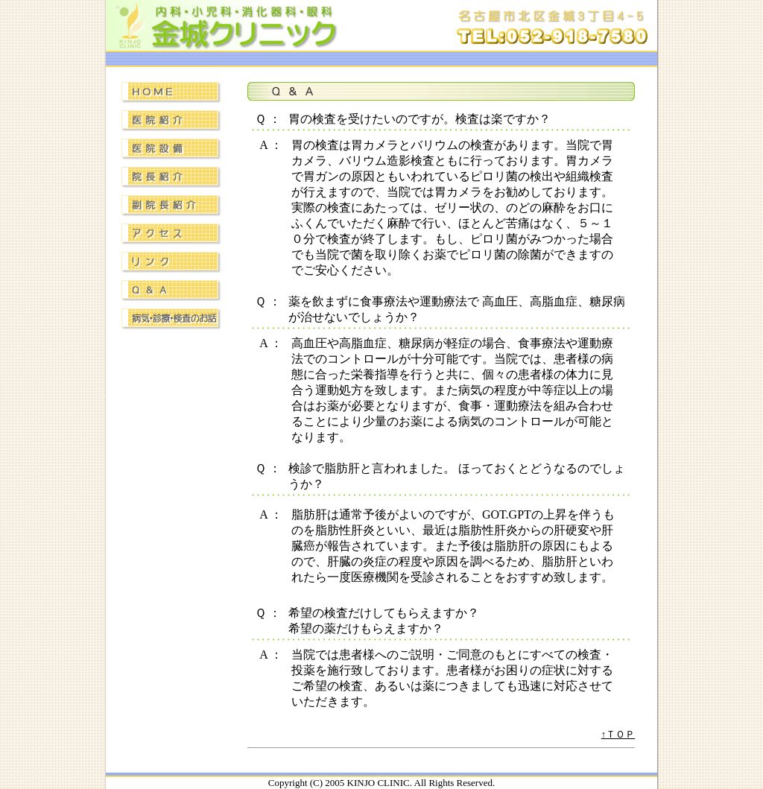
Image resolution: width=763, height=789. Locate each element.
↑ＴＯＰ (618, 734)
